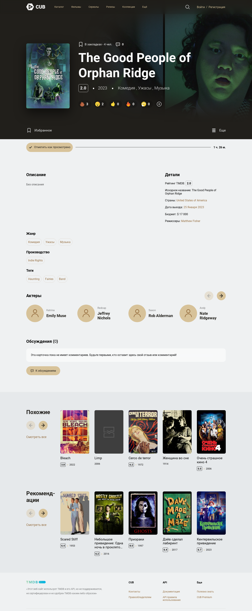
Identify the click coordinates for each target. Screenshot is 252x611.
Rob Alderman (161, 316)
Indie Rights (35, 260)
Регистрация (217, 7)
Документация (171, 591)
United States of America (191, 200)
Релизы (110, 6)
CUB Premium (204, 597)
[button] (221, 295)
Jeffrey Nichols (103, 315)
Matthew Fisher (190, 221)
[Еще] (218, 130)
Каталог (59, 6)
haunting (34, 279)
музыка (162, 88)
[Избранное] (39, 130)
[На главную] (36, 7)
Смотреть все (36, 437)
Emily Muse (56, 316)
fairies (49, 279)
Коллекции (128, 6)
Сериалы (94, 6)
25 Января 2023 (194, 207)
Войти (201, 7)
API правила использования (172, 599)
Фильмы (76, 6)
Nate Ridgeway (208, 315)
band (62, 279)
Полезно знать (205, 591)
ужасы (144, 88)
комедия (126, 88)
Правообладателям (140, 597)
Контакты (134, 591)
